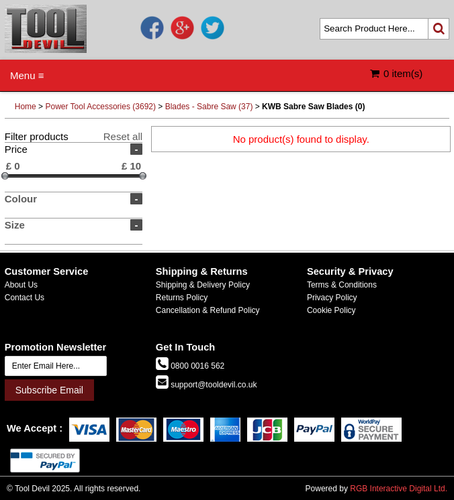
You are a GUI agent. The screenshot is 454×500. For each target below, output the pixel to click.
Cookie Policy (331, 310)
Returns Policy (182, 297)
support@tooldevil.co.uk (213, 384)
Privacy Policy (332, 297)
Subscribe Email (49, 390)
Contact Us (24, 297)
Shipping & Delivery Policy (203, 285)
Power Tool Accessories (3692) (100, 106)
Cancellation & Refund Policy (208, 310)
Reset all (122, 136)
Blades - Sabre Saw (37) (209, 106)
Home (25, 106)
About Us (21, 285)
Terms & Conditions (342, 285)
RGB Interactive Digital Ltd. (398, 488)
